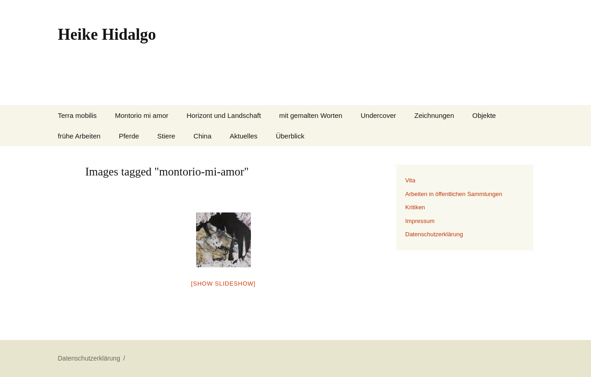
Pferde (129, 136)
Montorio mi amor (142, 115)
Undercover (378, 115)
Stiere (166, 136)
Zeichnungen (434, 115)
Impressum (420, 221)
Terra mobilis (77, 115)
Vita (410, 180)
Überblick (290, 136)
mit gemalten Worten (310, 115)
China (202, 136)
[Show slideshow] (223, 283)
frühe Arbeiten (79, 136)
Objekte (484, 115)
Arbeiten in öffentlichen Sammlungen (453, 194)
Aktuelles (244, 136)
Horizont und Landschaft (223, 115)
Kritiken (415, 207)
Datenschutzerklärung (434, 234)
